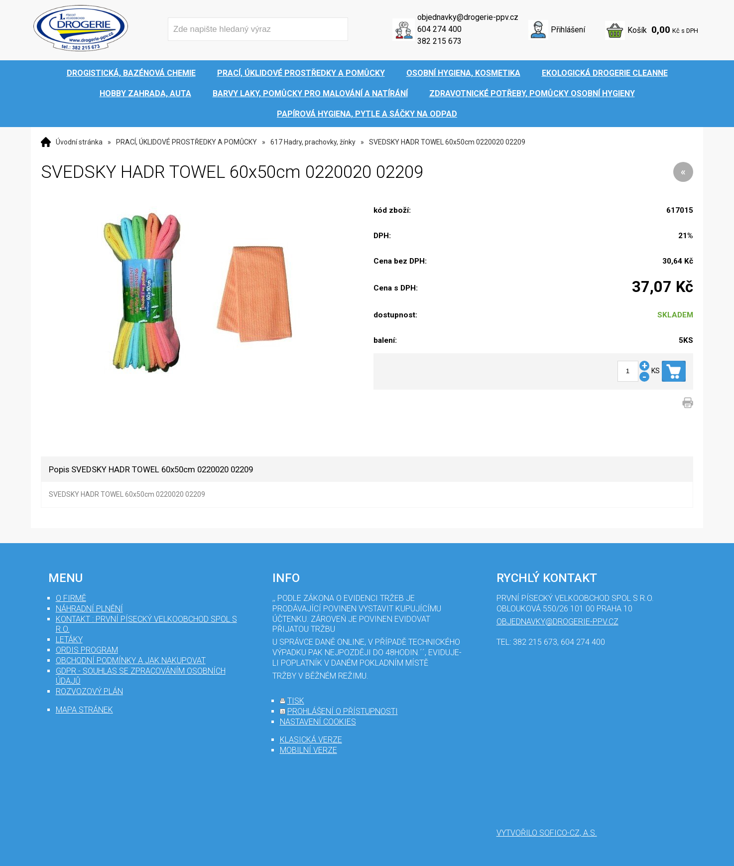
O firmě (71, 598)
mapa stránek (84, 710)
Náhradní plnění (89, 608)
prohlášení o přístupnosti (342, 711)
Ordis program (87, 650)
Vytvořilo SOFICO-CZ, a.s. (546, 833)
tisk (295, 701)
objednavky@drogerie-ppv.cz (467, 17)
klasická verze (311, 739)
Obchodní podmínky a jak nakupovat (131, 660)
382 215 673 (439, 41)
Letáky (69, 639)
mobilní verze (308, 750)
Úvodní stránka (79, 142)
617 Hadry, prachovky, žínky (313, 142)
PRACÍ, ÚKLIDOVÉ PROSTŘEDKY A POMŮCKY (186, 142)
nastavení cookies (318, 721)
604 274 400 (439, 29)
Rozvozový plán (89, 691)
